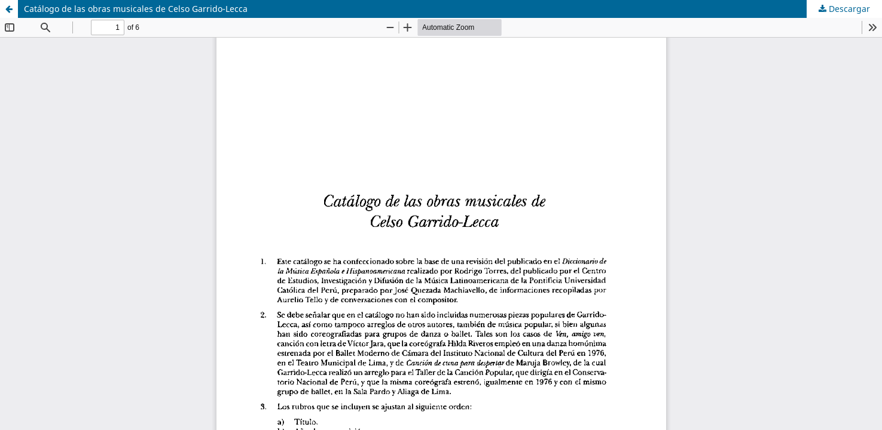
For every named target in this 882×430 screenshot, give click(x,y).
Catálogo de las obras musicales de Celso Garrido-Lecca (136, 8)
